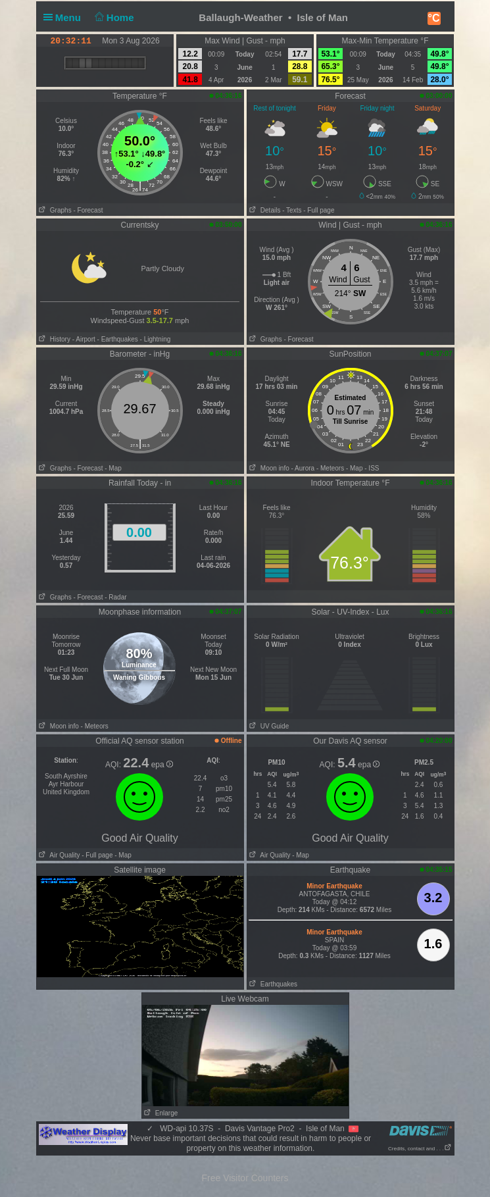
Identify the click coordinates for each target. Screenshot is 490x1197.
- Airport (83, 339)
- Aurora (303, 468)
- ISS (371, 468)
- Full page (318, 210)
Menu (65, 17)
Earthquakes (272, 984)
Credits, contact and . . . (419, 1149)
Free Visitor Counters (244, 1178)
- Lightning (155, 339)
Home (112, 17)
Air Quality (58, 855)
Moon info (268, 468)
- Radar (115, 597)
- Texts (291, 210)
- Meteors (330, 468)
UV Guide (268, 726)
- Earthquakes (117, 339)
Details (264, 210)
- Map (113, 468)
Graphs (54, 210)
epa (162, 764)
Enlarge (160, 1113)
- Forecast (88, 210)
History (53, 339)
